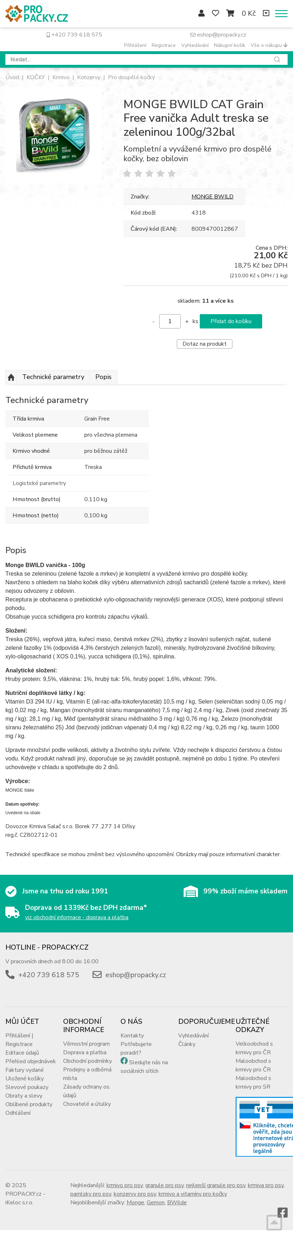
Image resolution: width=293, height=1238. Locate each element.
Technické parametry (53, 377)
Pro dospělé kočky (131, 77)
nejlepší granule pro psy (215, 1185)
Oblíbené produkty (28, 1104)
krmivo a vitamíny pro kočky (193, 1194)
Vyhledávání (195, 45)
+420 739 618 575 (74, 35)
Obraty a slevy (23, 1096)
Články (186, 1044)
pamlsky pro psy (90, 1194)
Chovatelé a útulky (87, 1104)
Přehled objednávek (30, 1061)
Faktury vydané (24, 1070)
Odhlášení (17, 1113)
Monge (135, 1202)
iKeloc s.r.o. (19, 1202)
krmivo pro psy (125, 1185)
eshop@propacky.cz (218, 35)
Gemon (156, 1202)
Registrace (164, 45)
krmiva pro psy (266, 1185)
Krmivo (61, 77)
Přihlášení (135, 45)
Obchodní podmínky (87, 1061)
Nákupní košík (229, 45)
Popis (103, 377)
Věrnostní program (86, 1044)
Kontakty (132, 1036)
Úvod (12, 77)
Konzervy (88, 77)
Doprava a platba (85, 1052)
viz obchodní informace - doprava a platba (76, 917)
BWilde (177, 1202)
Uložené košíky (24, 1079)
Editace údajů (22, 1053)
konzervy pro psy (135, 1194)
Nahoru (11, 377)
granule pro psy (164, 1185)
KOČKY (36, 77)
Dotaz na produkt (205, 344)
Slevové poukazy (26, 1087)
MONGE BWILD (212, 197)
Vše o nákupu (269, 45)
